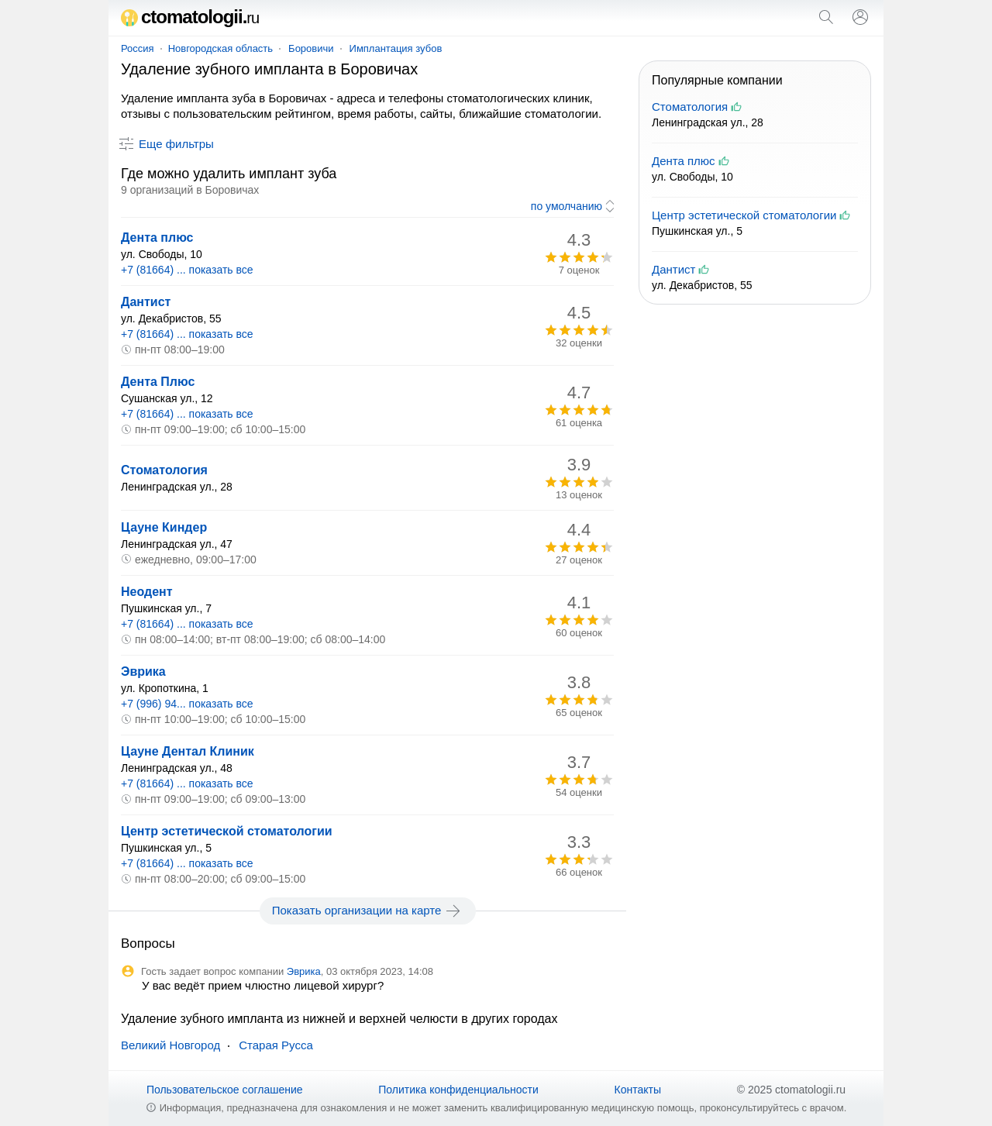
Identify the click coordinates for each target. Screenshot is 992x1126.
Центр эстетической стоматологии (226, 831)
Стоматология (164, 470)
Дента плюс (157, 237)
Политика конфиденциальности (458, 1089)
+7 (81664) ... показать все (187, 269)
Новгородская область (220, 48)
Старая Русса (276, 1045)
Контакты (638, 1089)
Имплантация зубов (396, 48)
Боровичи (310, 48)
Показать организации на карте (367, 910)
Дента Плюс (158, 381)
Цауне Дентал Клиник (187, 751)
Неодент (147, 591)
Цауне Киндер (164, 527)
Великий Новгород (170, 1045)
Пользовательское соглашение (224, 1089)
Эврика (143, 671)
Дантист (145, 301)
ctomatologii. (190, 16)
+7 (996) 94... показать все (187, 703)
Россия (137, 48)
